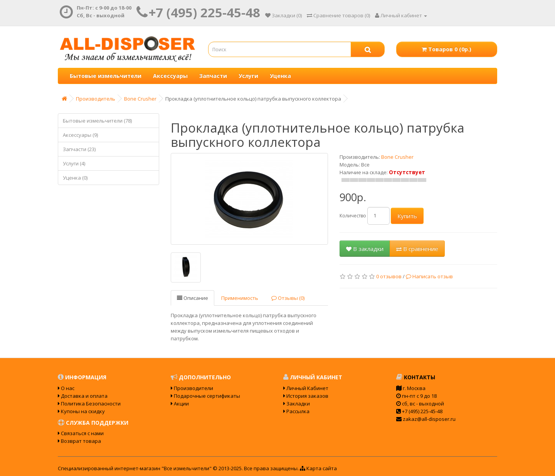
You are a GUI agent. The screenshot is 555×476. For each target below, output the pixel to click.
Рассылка (296, 411)
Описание (192, 297)
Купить (407, 216)
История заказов (305, 395)
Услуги (248, 75)
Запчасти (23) (79, 149)
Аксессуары (170, 75)
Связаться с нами (81, 433)
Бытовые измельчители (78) (97, 120)
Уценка (280, 75)
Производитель (95, 98)
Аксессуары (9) (80, 134)
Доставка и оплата (83, 395)
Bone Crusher (140, 98)
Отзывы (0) (287, 297)
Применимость (239, 297)
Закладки (296, 403)
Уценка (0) (75, 177)
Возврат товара (79, 440)
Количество (353, 215)
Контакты (415, 377)
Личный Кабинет (305, 388)
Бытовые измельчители (105, 75)
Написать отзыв (429, 276)
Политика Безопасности (89, 403)
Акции (180, 403)
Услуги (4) (74, 163)
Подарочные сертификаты (205, 395)
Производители (192, 388)
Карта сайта (318, 468)
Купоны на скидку (81, 411)
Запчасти (213, 75)
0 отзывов (389, 276)
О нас (66, 388)
